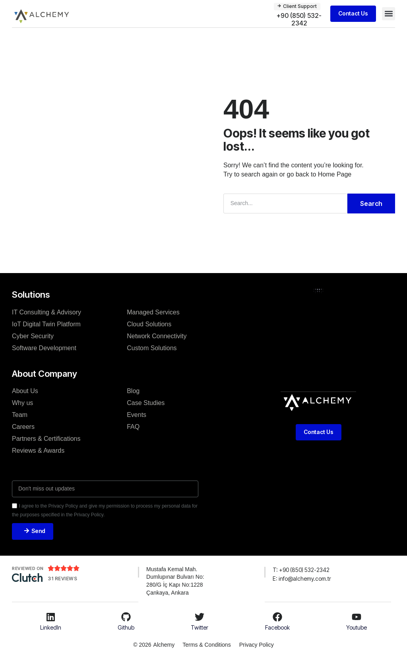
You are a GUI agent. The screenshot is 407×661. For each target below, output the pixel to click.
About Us (25, 390)
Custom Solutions (151, 347)
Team (19, 414)
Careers (23, 426)
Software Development (44, 347)
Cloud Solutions (149, 323)
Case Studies (146, 402)
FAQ (133, 426)
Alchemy (163, 645)
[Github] (126, 617)
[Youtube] (356, 617)
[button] (388, 13)
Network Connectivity (156, 335)
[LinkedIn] (51, 617)
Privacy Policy (257, 645)
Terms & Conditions (206, 645)
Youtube (356, 627)
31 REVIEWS (62, 579)
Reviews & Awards (38, 450)
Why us (22, 402)
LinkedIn (50, 627)
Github (126, 627)
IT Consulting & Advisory (46, 311)
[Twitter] (199, 617)
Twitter (199, 627)
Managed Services (153, 311)
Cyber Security (33, 335)
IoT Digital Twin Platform (46, 323)
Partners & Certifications (46, 438)
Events (136, 414)
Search (371, 203)
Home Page (335, 174)
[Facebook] (277, 617)
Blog (133, 390)
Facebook (277, 627)
